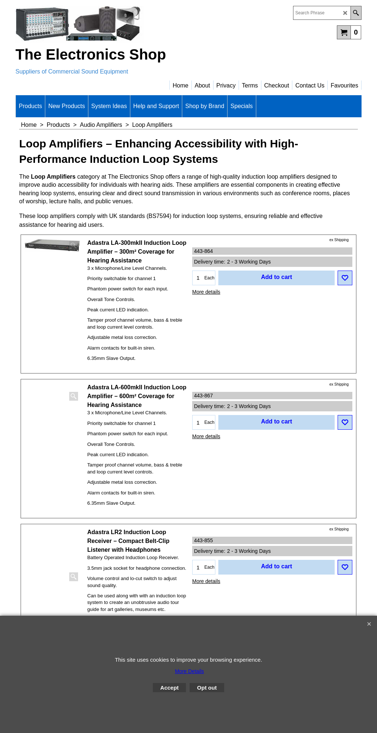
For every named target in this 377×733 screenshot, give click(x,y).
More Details (189, 671)
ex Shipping (339, 240)
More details (206, 292)
